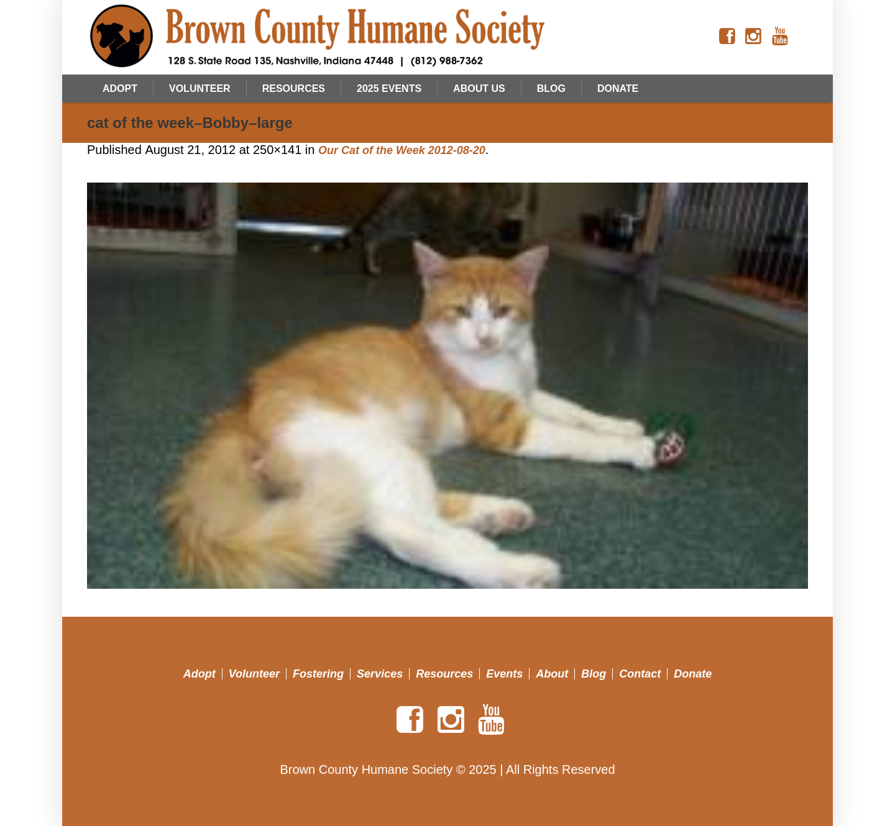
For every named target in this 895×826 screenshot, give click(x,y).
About (552, 673)
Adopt (199, 673)
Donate (693, 673)
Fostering (318, 673)
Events (504, 673)
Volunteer (254, 673)
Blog (593, 673)
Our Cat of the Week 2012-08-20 (401, 150)
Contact (640, 673)
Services (380, 673)
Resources (444, 673)
